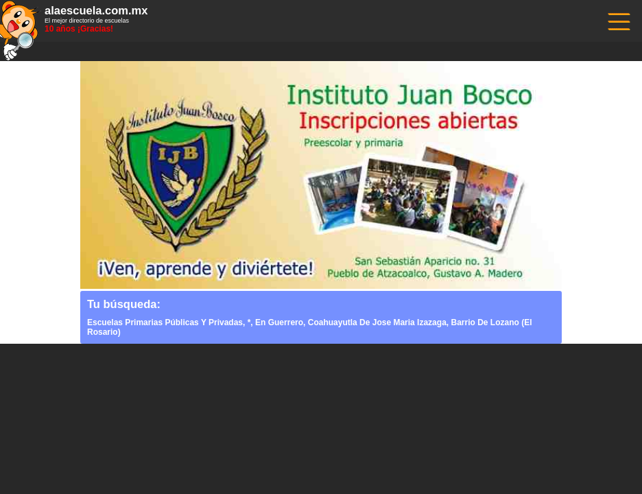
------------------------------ (618, 20)
